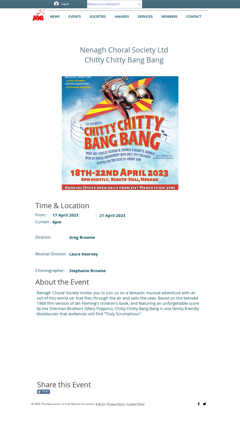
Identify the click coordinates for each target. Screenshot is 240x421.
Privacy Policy (116, 404)
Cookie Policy (136, 404)
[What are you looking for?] (109, 4)
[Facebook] (199, 404)
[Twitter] (204, 404)
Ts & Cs (100, 404)
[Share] (43, 391)
